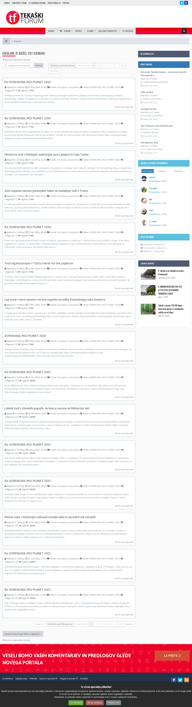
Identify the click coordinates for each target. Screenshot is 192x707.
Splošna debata (150, 132)
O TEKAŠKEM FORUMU (37, 2)
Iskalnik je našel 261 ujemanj (62, 65)
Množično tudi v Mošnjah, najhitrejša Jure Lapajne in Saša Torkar (46, 154)
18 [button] (123, 65)
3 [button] (102, 65)
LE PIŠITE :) (172, 655)
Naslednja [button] (54, 71)
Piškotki (33, 678)
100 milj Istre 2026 (149, 142)
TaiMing (20, 87)
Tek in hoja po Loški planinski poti (157, 125)
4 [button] (107, 65)
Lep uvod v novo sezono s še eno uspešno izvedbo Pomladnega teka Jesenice (54, 299)
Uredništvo (7, 678)
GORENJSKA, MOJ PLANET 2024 (105, 87)
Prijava (66, 2)
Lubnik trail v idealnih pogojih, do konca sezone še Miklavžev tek (46, 408)
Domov (7, 2)
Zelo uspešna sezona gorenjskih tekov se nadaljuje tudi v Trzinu (46, 190)
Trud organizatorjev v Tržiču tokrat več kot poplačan (38, 263)
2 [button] (98, 65)
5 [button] (112, 65)
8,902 (164, 180)
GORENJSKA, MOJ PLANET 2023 (105, 377)
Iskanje (39, 65)
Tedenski (178, 171)
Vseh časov (147, 171)
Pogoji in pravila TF (69, 678)
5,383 (164, 203)
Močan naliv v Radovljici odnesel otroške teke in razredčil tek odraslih (50, 517)
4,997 (164, 225)
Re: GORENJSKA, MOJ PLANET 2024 (27, 82)
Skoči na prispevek (124, 106)
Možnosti (40, 624)
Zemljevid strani (19, 2)
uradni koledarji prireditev (156, 81)
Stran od (84, 65)
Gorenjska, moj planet (68, 87)
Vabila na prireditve (152, 98)
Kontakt (84, 678)
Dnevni (162, 171)
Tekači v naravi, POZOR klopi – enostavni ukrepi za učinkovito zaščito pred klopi (171, 309)
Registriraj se (54, 2)
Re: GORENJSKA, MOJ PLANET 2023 (27, 372)
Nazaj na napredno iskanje (17, 59)
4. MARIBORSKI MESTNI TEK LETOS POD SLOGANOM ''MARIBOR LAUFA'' (170, 290)
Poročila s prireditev (153, 115)
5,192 (164, 214)
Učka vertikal (147, 92)
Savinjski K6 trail (148, 108)
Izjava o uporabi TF (48, 678)
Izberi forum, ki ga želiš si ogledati (22, 633)
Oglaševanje (21, 678)
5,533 (164, 192)
